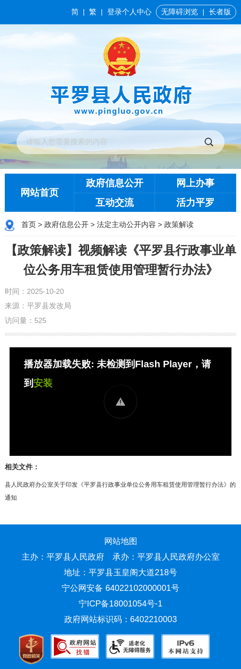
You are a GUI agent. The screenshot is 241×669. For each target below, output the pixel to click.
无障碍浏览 (179, 12)
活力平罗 (195, 202)
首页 (28, 225)
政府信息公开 (114, 183)
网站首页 (39, 192)
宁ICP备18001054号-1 (122, 603)
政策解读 (179, 225)
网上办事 (195, 183)
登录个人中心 (129, 12)
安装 (43, 383)
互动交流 (115, 202)
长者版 (220, 12)
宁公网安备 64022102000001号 (120, 588)
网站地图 (120, 541)
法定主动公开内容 (126, 225)
